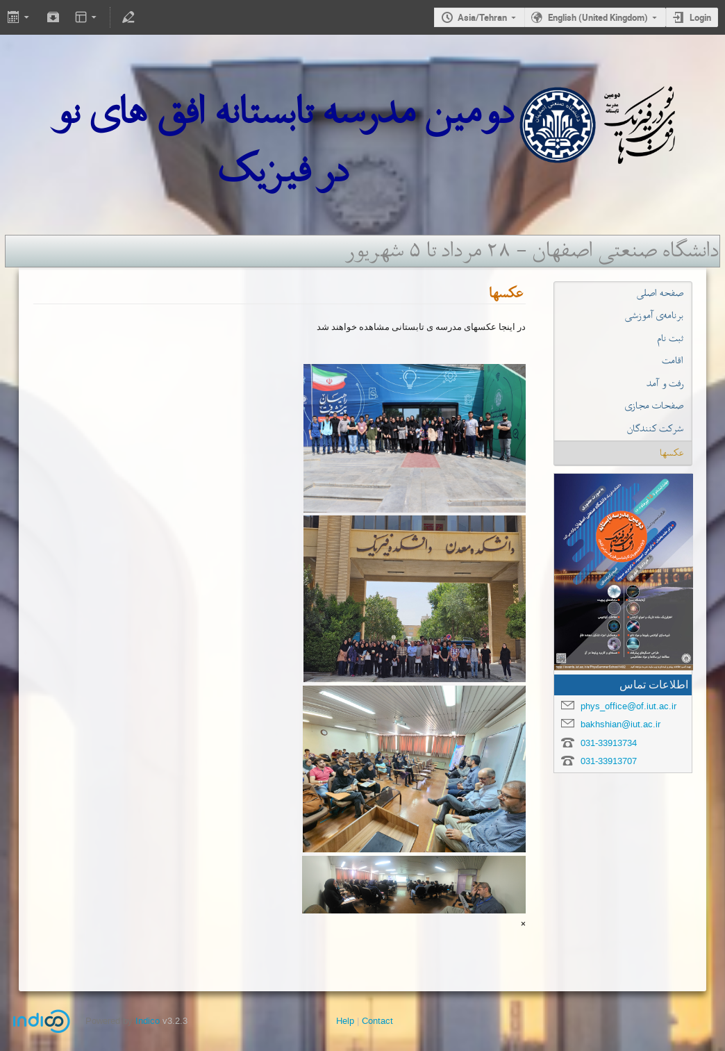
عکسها (671, 453)
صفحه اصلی (660, 293)
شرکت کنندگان (655, 428)
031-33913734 (609, 743)
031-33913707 (609, 761)
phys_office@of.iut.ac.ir (628, 706)
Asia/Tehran (482, 17)
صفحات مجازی (654, 405)
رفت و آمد (665, 383)
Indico (147, 1021)
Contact (377, 1021)
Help (345, 1021)
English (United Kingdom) (598, 17)
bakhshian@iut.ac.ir (620, 724)
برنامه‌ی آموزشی (654, 315)
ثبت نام (670, 338)
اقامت (672, 360)
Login (700, 17)
